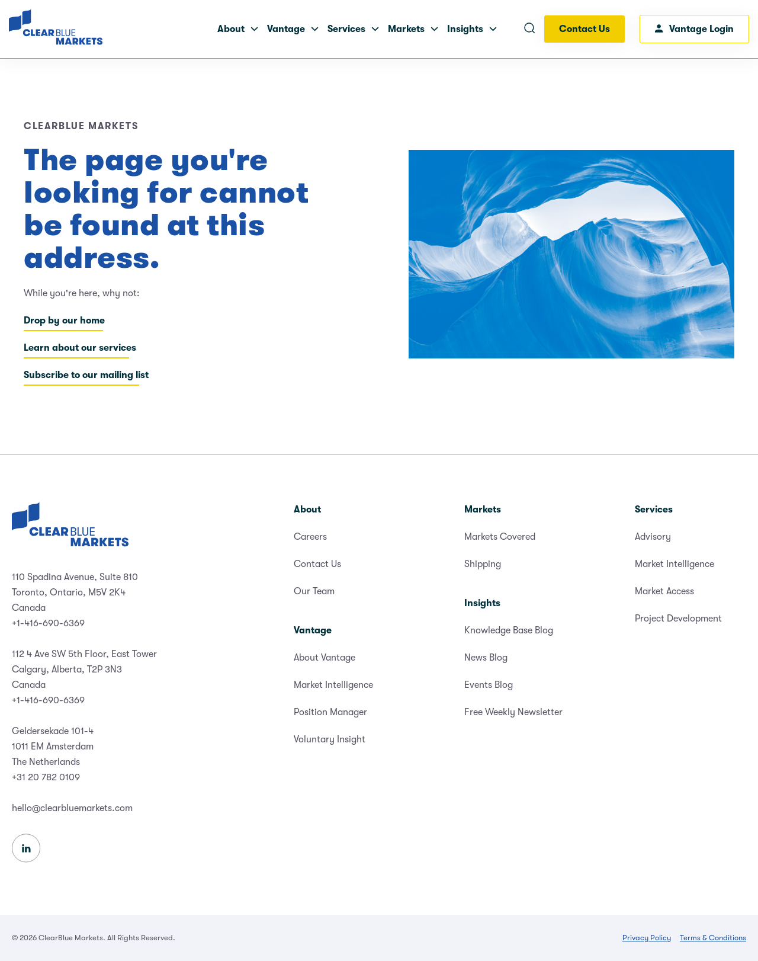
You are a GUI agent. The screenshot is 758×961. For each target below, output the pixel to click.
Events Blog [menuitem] (488, 685)
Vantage (293, 29)
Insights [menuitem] (482, 603)
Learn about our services (80, 347)
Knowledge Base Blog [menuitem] (508, 630)
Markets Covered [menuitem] (499, 536)
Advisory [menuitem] (653, 536)
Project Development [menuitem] (678, 618)
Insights (472, 29)
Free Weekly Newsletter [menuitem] (513, 712)
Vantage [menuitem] (313, 630)
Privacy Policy (646, 937)
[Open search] (529, 29)
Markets (413, 29)
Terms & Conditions (713, 937)
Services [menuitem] (654, 509)
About (237, 29)
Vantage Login (694, 29)
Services (353, 29)
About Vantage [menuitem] (324, 657)
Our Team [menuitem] (314, 591)
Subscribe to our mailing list (86, 375)
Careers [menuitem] (310, 536)
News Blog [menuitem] (486, 657)
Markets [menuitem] (482, 509)
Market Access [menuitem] (664, 591)
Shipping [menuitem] (482, 564)
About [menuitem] (307, 509)
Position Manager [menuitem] (330, 712)
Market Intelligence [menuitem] (333, 685)
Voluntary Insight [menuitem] (329, 739)
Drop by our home (64, 320)
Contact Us (584, 29)
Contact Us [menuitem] (317, 564)
